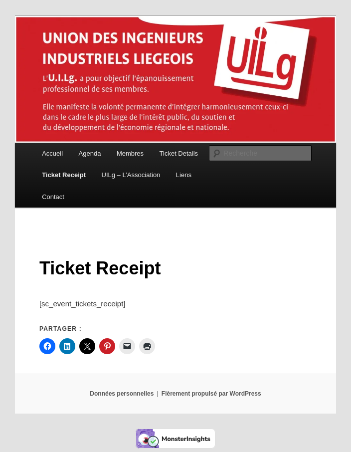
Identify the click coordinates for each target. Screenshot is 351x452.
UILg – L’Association (131, 175)
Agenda (90, 153)
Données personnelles (122, 393)
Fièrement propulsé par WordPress (211, 393)
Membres (130, 153)
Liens (183, 175)
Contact (53, 197)
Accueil (52, 153)
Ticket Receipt (64, 175)
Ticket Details (179, 153)
